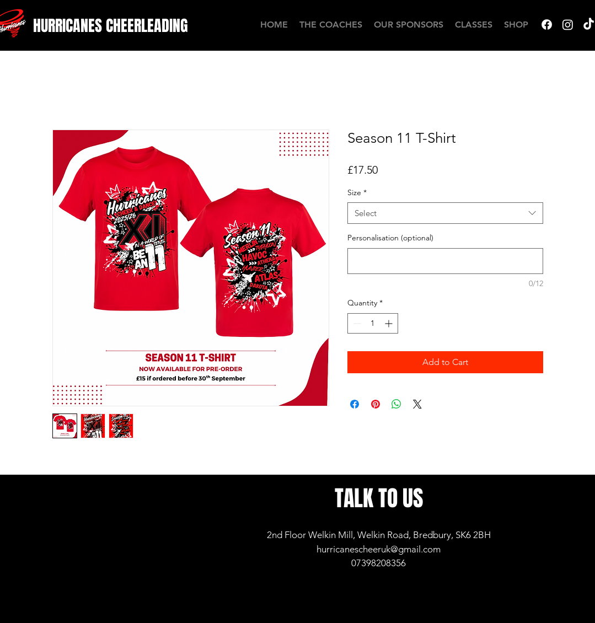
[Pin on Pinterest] (375, 404)
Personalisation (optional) (390, 238)
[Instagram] (568, 24)
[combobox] (445, 213)
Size (357, 192)
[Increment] (389, 323)
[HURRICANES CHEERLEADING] (110, 25)
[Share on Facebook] (354, 404)
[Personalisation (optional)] (445, 261)
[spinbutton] (373, 323)
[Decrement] (356, 323)
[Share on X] (417, 404)
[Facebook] (547, 24)
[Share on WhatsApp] (396, 404)
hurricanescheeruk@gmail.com (379, 549)
